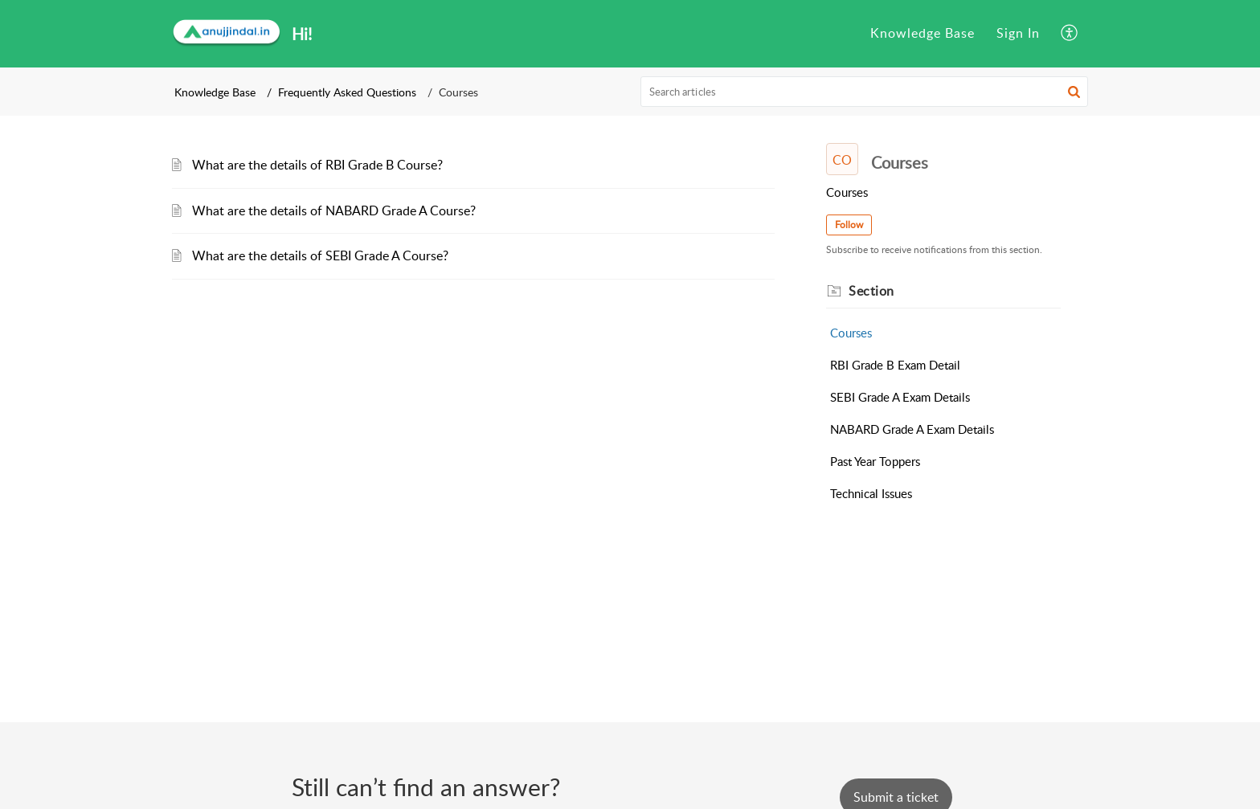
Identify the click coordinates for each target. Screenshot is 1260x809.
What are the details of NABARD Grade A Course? (334, 210)
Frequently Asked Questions (347, 92)
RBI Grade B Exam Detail (895, 365)
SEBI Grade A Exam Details (900, 397)
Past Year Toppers (875, 461)
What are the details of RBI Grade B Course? (317, 165)
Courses (851, 333)
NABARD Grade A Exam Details (912, 429)
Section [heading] (871, 291)
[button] (1070, 33)
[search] (864, 91)
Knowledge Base (922, 33)
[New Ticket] (896, 797)
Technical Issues (871, 493)
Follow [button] (849, 224)
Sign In (1018, 33)
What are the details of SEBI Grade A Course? (320, 255)
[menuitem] (922, 33)
